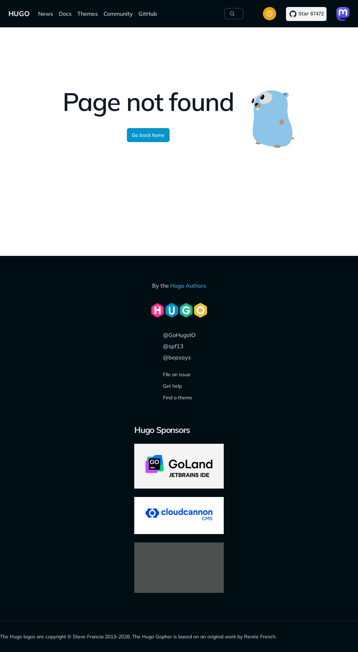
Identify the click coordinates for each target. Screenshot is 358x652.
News (45, 13)
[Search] (233, 13)
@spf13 (173, 346)
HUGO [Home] (19, 13)
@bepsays (177, 357)
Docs (65, 13)
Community (118, 13)
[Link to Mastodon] (343, 14)
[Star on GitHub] (306, 14)
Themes (87, 13)
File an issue (177, 374)
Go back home (148, 135)
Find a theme (177, 397)
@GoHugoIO (179, 334)
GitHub (147, 13)
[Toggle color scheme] (269, 13)
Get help (172, 386)
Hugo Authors (188, 285)
